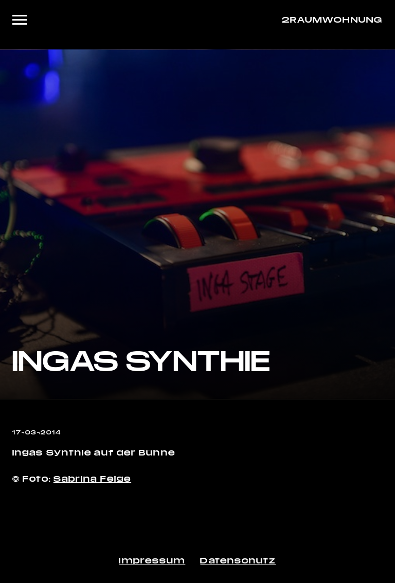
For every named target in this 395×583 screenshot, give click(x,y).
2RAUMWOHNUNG (332, 19)
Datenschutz (238, 560)
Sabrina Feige (92, 478)
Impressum (152, 560)
